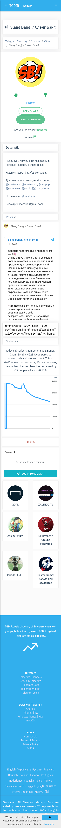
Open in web (30, 111)
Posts (10, 217)
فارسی (40, 786)
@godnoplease (40, 188)
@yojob (26, 188)
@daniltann (28, 196)
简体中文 (51, 786)
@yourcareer (13, 188)
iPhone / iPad (30, 712)
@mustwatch (29, 184)
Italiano (23, 775)
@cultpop (44, 184)
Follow (30, 102)
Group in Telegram (30, 681)
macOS (30, 720)
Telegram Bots (30, 684)
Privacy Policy (30, 744)
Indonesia (27, 791)
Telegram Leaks (30, 692)
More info (49, 824)
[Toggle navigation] (56, 6)
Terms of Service (30, 740)
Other (47, 41)
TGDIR (14, 5)
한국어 (16, 791)
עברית (22, 786)
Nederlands (16, 780)
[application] (30, 404)
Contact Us (30, 736)
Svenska (29, 780)
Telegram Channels (30, 677)
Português (47, 775)
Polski (38, 780)
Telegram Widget (30, 688)
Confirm (42, 130)
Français (49, 769)
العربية (31, 786)
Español (34, 775)
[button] (55, 377)
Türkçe (48, 780)
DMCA (30, 748)
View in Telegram (30, 119)
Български (11, 786)
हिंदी (47, 791)
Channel (36, 41)
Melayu (39, 791)
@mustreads (13, 184)
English (11, 769)
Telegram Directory (16, 41)
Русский (37, 769)
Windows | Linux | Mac (30, 716)
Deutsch (13, 775)
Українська (24, 769)
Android (30, 708)
